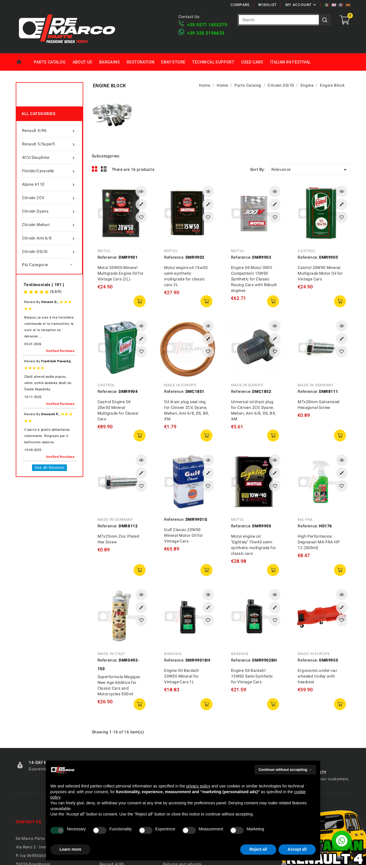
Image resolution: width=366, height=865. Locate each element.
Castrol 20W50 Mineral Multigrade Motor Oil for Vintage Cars (320, 273)
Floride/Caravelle (49, 171)
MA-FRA (305, 519)
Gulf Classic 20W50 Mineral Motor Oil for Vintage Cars (183, 535)
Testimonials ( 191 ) (43, 284)
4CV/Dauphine (49, 157)
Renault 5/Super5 (49, 144)
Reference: (108, 257)
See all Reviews (49, 467)
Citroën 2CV (49, 197)
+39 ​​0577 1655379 (207, 24)
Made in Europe (180, 385)
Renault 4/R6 (49, 130)
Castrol (306, 251)
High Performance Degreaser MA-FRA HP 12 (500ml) (319, 542)
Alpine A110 (49, 184)
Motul (104, 251)
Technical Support (213, 62)
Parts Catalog (49, 62)
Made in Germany (315, 385)
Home (23, 62)
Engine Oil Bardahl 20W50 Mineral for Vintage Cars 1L (181, 676)
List (104, 169)
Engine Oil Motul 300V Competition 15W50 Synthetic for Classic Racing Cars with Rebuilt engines (254, 279)
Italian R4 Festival (290, 62)
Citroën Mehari (49, 224)
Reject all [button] (258, 849)
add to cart (140, 301)
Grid (95, 169)
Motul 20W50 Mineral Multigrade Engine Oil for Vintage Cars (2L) (121, 273)
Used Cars (252, 62)
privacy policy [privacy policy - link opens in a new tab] (198, 786)
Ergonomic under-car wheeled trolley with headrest (317, 676)
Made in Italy (111, 654)
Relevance (310, 169)
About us (82, 62)
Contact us (28, 822)
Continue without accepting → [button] (285, 769)
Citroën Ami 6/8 (49, 238)
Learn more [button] (70, 849)
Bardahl (173, 654)
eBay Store (173, 62)
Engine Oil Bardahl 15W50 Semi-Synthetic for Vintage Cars (252, 676)
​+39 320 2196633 (205, 33)
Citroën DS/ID (49, 251)
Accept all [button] (297, 849)
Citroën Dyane (49, 211)
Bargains (109, 62)
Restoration (140, 62)
